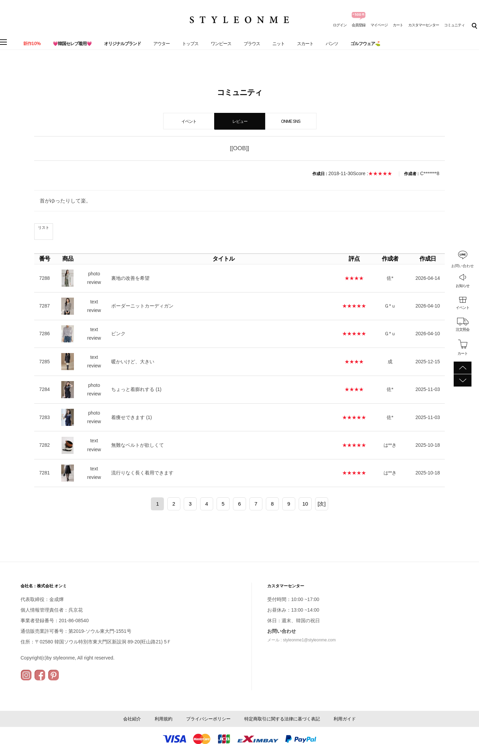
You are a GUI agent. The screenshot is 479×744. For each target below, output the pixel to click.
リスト (43, 227)
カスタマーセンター (423, 25)
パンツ (332, 43)
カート (398, 25)
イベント (462, 307)
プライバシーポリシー (208, 718)
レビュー (239, 121)
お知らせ (462, 286)
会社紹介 (132, 718)
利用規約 (163, 718)
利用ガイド (345, 718)
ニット (278, 43)
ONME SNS (290, 121)
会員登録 (358, 25)
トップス (190, 43)
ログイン (340, 25)
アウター (161, 43)
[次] (321, 504)
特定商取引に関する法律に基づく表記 (282, 718)
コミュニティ (454, 25)
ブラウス (252, 43)
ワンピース (221, 43)
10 (305, 504)
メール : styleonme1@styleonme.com (301, 640)
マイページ (379, 25)
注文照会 (462, 329)
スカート (305, 43)
